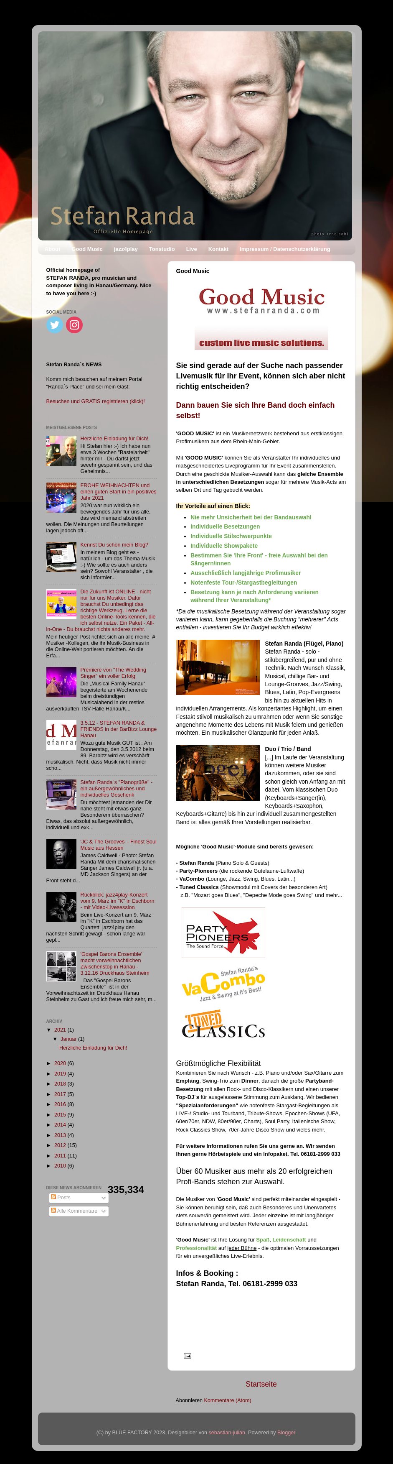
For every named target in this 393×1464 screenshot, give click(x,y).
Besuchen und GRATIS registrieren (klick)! (95, 401)
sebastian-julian (227, 1433)
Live (191, 249)
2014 (61, 1125)
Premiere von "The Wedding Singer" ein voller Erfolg (114, 673)
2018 (61, 1084)
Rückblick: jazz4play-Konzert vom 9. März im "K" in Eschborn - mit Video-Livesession (118, 901)
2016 (61, 1104)
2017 (61, 1094)
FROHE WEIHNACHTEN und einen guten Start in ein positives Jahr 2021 (119, 492)
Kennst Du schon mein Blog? (114, 545)
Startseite (261, 1384)
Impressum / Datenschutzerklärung (285, 249)
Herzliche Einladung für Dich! (114, 439)
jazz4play (126, 249)
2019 (61, 1074)
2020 (61, 1063)
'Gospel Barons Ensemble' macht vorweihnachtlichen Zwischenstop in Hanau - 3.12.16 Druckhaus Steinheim (115, 963)
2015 (61, 1115)
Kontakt (218, 249)
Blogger (286, 1433)
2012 (61, 1145)
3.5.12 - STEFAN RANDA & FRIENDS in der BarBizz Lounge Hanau (119, 729)
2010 (61, 1166)
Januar (69, 1039)
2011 (61, 1156)
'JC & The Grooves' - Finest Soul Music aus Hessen (119, 845)
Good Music (86, 249)
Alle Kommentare (74, 1211)
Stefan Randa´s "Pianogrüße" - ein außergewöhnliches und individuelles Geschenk (117, 788)
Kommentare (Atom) (227, 1400)
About (53, 249)
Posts (61, 1198)
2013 (61, 1135)
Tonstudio (162, 249)
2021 (61, 1030)
